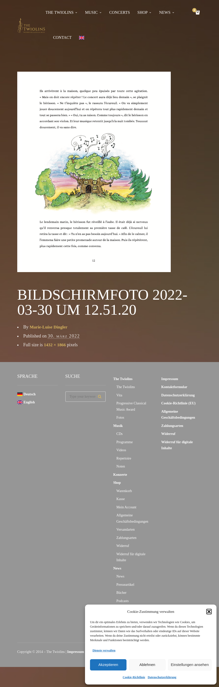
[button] (209, 611)
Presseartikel (125, 585)
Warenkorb (124, 491)
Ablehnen (147, 664)
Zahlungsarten (126, 538)
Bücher (121, 593)
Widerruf (122, 546)
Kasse (120, 499)
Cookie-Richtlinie (134, 677)
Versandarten (125, 529)
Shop (143, 12)
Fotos (120, 417)
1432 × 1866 (55, 344)
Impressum (169, 379)
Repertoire (123, 458)
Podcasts (122, 601)
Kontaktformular (174, 387)
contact (62, 37)
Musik (118, 426)
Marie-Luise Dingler (49, 326)
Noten (120, 466)
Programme (124, 442)
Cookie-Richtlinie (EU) (178, 403)
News (117, 568)
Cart (195, 10)
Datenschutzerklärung (162, 677)
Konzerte (120, 475)
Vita (119, 395)
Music (91, 12)
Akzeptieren (108, 664)
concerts (119, 12)
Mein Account (126, 507)
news (164, 12)
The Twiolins (60, 12)
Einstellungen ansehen (190, 664)
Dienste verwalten (104, 650)
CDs (119, 434)
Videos (121, 450)
